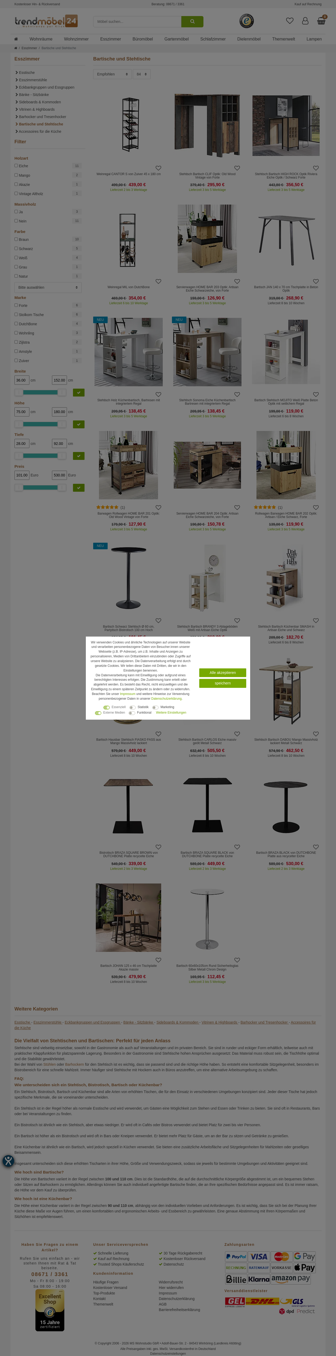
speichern (223, 683)
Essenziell (119, 707)
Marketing (167, 707)
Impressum (127, 694)
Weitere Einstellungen (171, 712)
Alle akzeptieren (223, 672)
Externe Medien (114, 712)
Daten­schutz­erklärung (166, 698)
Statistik (143, 707)
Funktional (144, 712)
